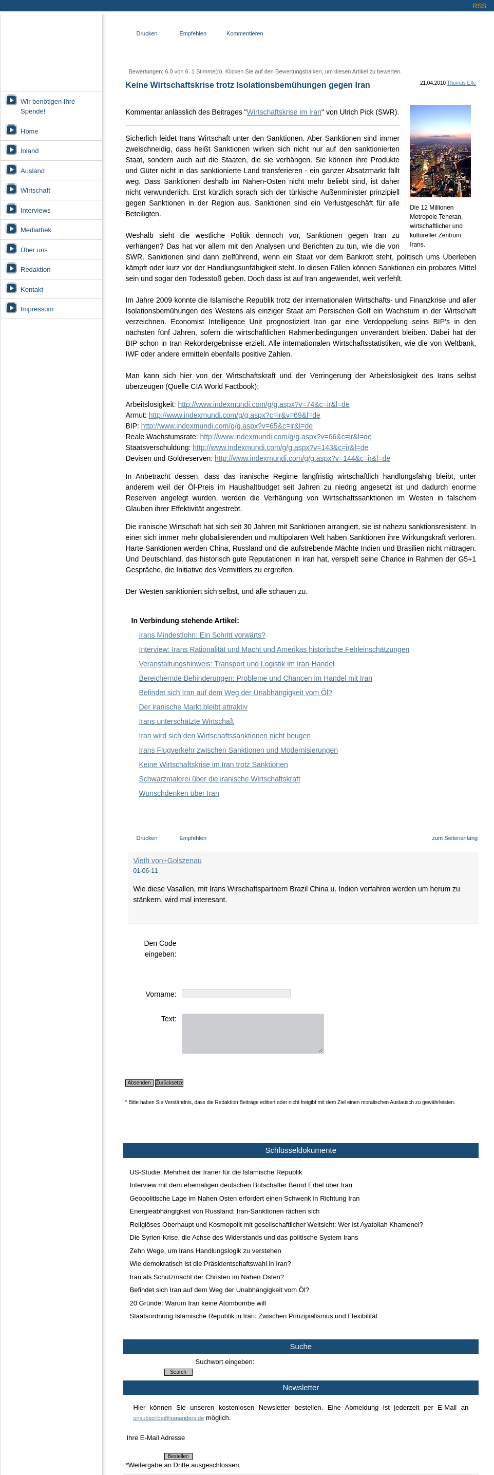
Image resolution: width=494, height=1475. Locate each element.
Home (30, 131)
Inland (30, 151)
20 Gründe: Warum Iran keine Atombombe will (198, 1303)
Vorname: (161, 994)
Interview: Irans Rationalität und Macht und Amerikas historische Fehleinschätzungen (274, 649)
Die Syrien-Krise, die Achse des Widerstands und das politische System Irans (244, 1237)
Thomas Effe (462, 83)
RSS (479, 6)
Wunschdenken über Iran (179, 793)
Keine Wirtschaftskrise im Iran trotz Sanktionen (213, 764)
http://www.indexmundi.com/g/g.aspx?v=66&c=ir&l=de (285, 437)
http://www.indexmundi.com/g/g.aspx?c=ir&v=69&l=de (234, 415)
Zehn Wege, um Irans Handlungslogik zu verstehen (205, 1251)
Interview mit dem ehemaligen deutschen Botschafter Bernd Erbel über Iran (241, 1185)
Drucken (147, 33)
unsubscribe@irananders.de (169, 1418)
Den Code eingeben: (160, 948)
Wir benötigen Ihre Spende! (48, 107)
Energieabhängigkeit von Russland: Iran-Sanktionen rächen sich (225, 1211)
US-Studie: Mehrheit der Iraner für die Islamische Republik (216, 1172)
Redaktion (36, 269)
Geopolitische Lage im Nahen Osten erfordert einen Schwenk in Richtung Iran (245, 1198)
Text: (169, 1019)
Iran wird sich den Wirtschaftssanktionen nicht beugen (225, 736)
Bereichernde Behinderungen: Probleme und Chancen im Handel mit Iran (256, 678)
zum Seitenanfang (455, 838)
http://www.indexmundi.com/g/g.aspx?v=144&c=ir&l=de (302, 458)
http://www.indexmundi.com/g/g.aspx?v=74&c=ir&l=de (263, 404)
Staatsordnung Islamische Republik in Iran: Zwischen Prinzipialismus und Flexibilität (254, 1316)
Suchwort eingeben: (225, 1362)
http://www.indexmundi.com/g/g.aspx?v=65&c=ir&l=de (227, 426)
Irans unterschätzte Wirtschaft (186, 721)
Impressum (37, 309)
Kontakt (32, 289)
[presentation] (260, 958)
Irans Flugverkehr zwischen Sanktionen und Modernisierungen (238, 750)
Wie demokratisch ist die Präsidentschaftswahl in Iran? (210, 1263)
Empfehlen (192, 33)
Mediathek (36, 230)
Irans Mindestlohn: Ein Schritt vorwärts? (202, 635)
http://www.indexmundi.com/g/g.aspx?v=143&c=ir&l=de (280, 447)
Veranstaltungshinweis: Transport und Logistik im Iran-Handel (237, 664)
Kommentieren (244, 33)
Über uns (34, 250)
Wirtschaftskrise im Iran (284, 112)
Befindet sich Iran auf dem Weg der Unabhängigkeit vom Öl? (235, 692)
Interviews (36, 210)
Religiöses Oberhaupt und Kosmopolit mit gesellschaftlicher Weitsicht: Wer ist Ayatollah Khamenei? (277, 1224)
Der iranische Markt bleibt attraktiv (193, 707)
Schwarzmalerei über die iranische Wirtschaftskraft (219, 779)
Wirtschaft (35, 190)
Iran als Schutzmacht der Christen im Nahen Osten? (207, 1277)
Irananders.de (51, 50)
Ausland (33, 171)
